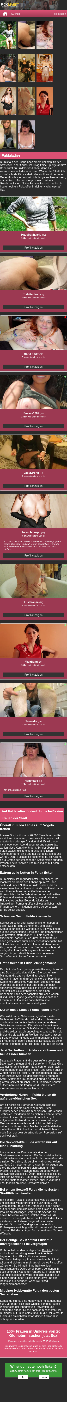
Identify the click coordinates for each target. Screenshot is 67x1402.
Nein (44, 1377)
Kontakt (46, 1250)
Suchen (15, 13)
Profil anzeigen (34, 247)
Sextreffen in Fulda (44, 1063)
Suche (27, 1310)
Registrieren (59, 13)
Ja (22, 1377)
